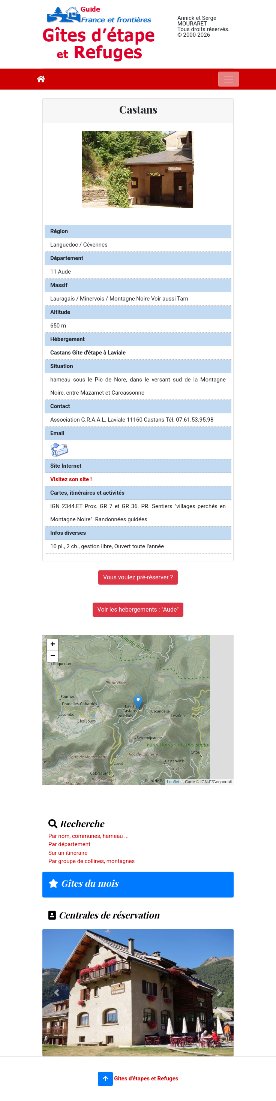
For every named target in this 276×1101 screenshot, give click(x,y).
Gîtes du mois (83, 883)
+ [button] (52, 645)
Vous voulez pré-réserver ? (138, 577)
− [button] (52, 656)
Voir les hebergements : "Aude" (138, 609)
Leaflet (173, 781)
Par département (69, 844)
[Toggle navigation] (228, 79)
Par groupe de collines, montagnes (91, 861)
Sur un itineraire (67, 853)
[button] (105, 1079)
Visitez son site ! (71, 479)
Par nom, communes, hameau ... (88, 836)
